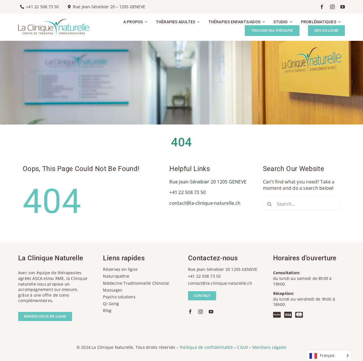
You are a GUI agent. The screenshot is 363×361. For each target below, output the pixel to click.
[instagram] (332, 7)
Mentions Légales (269, 347)
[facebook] (322, 7)
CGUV (242, 347)
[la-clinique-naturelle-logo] (53, 21)
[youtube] (342, 7)
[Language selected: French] (329, 355)
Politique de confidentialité (206, 347)
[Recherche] (270, 204)
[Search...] (301, 204)
